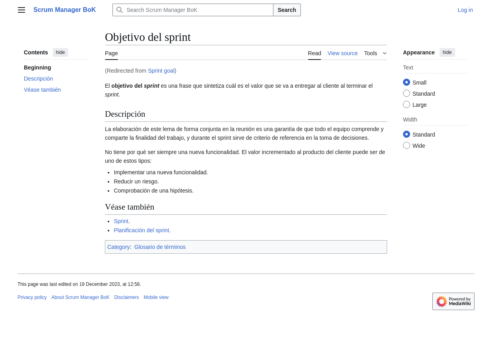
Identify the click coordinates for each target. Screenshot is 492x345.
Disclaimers (126, 297)
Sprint (121, 221)
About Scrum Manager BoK (80, 297)
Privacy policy (31, 297)
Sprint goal (161, 70)
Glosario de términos (160, 247)
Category (118, 247)
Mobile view (156, 297)
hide (60, 52)
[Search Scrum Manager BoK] (192, 10)
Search (287, 10)
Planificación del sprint (141, 230)
